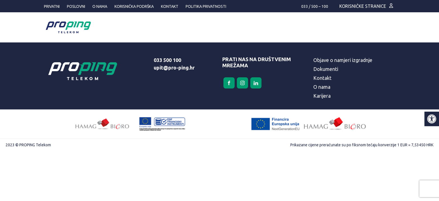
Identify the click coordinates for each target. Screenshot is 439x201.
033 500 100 (167, 60)
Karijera (322, 96)
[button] (431, 119)
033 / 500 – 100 (314, 6)
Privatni (52, 6)
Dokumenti (325, 69)
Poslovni (76, 6)
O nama (99, 6)
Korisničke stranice (362, 6)
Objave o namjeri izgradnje (342, 60)
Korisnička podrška (134, 6)
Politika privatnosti (206, 6)
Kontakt (169, 6)
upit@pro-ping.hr (174, 67)
